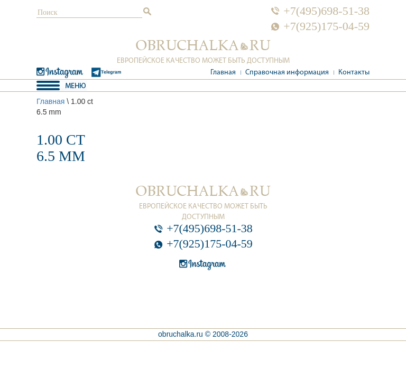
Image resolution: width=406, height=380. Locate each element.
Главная (223, 73)
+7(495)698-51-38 (326, 11)
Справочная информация (287, 73)
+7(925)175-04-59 (326, 26)
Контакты (354, 73)
